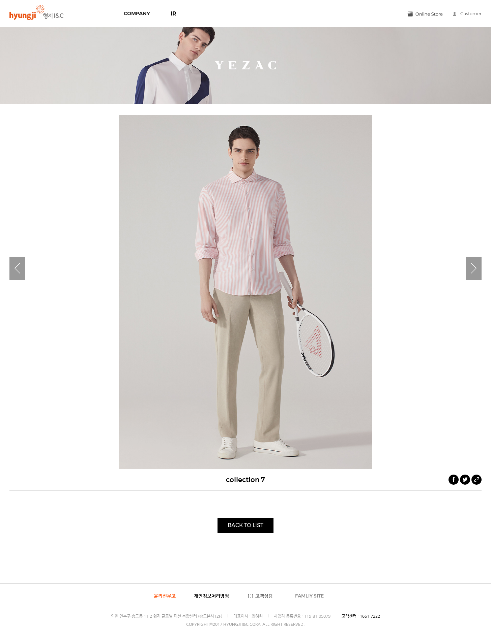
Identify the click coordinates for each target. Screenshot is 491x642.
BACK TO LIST (245, 525)
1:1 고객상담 (260, 596)
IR (173, 13)
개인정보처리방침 (211, 596)
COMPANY (137, 13)
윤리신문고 (165, 596)
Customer (467, 13)
